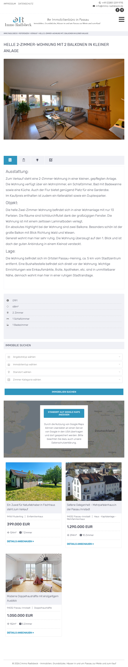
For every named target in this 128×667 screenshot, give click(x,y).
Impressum (10, 3)
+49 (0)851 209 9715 (111, 2)
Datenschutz (25, 3)
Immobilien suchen (64, 391)
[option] (64, 99)
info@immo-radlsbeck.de (108, 6)
